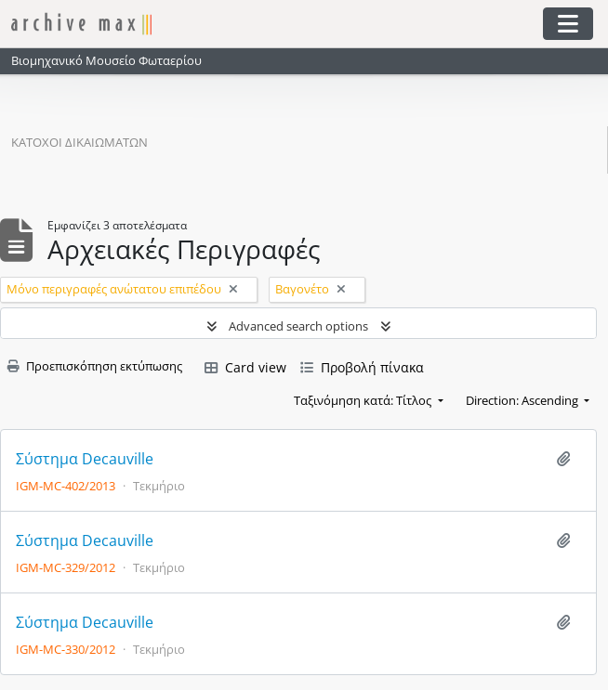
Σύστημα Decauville (84, 459)
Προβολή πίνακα (362, 367)
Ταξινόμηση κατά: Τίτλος (364, 400)
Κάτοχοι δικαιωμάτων (79, 142)
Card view (245, 367)
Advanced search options (298, 326)
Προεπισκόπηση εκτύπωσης (94, 366)
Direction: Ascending (523, 400)
